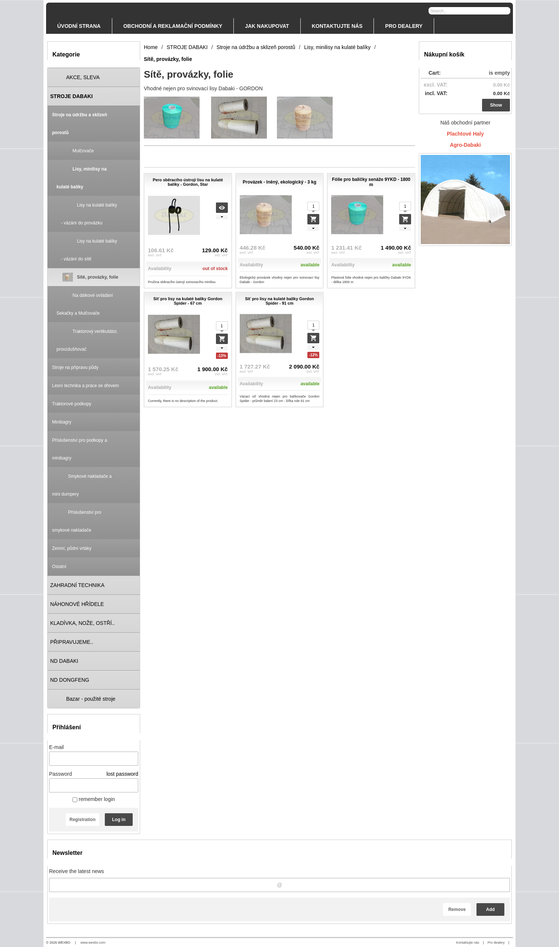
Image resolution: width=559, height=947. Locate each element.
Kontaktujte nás (467, 942)
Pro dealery (496, 942)
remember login (93, 799)
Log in (119, 819)
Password (60, 774)
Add (490, 909)
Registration (83, 819)
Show (496, 105)
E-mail (56, 747)
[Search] (505, 10)
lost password (122, 774)
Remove (457, 909)
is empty (499, 73)
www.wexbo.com (93, 942)
